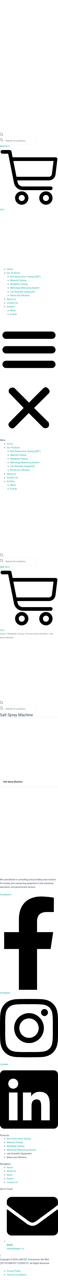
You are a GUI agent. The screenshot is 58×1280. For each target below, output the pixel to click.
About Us (11, 299)
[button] (29, 380)
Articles (11, 306)
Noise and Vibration (20, 295)
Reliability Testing (19, 284)
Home (10, 269)
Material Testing (18, 280)
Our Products (13, 273)
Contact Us (12, 303)
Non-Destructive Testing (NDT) (25, 276)
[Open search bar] (1, 135)
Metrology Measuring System (25, 287)
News (13, 310)
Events (13, 314)
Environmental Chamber (37, 634)
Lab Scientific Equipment (22, 291)
